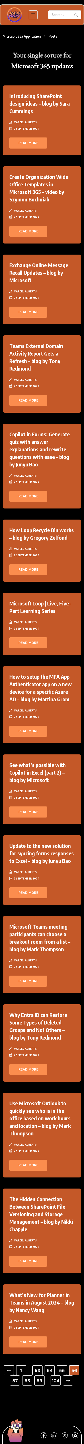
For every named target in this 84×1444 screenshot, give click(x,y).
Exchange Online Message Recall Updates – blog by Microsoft (38, 272)
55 (62, 1370)
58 (27, 1381)
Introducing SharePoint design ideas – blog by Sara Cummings (39, 103)
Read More (28, 143)
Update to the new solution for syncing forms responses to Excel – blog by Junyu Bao (41, 853)
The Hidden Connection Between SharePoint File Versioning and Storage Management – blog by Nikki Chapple (41, 1214)
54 (50, 1370)
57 (15, 1381)
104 (55, 1381)
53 (37, 1370)
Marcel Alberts (25, 122)
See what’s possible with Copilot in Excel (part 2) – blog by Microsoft (37, 772)
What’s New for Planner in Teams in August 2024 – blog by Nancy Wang (41, 1302)
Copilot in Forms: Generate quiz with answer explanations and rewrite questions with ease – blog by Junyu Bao (39, 449)
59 (39, 1381)
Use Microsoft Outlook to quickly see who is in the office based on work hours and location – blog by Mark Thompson (40, 1118)
